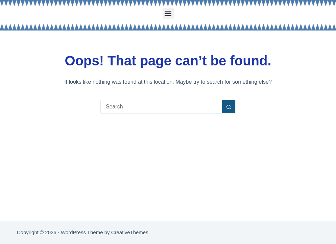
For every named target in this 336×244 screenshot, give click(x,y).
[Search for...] (161, 107)
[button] (168, 13)
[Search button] (229, 107)
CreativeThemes (129, 232)
